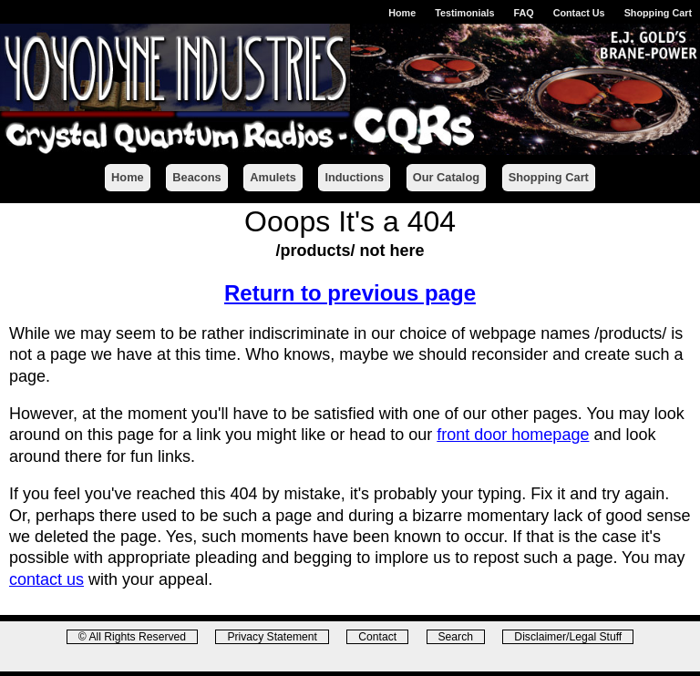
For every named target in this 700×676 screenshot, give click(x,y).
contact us (46, 579)
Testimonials (464, 12)
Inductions (354, 177)
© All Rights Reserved (132, 636)
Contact (377, 636)
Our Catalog (446, 177)
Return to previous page (350, 293)
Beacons (196, 177)
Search (455, 636)
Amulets (273, 177)
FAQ (523, 12)
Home (402, 12)
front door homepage (513, 434)
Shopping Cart (658, 12)
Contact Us (579, 12)
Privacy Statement (272, 636)
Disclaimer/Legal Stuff (568, 636)
